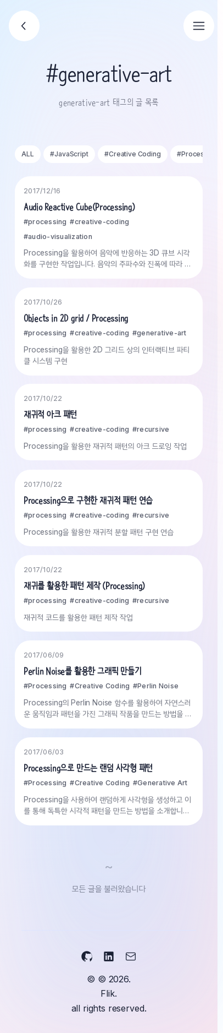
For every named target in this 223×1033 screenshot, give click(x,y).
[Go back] (24, 25)
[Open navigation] (198, 25)
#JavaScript (69, 154)
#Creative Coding (132, 154)
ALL (27, 154)
